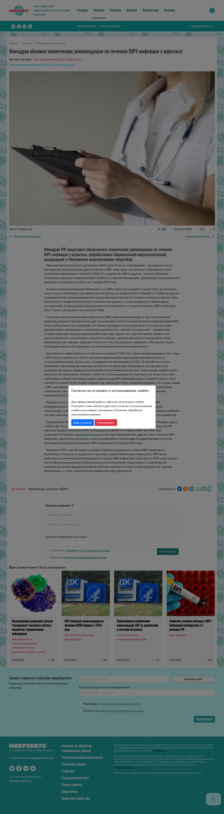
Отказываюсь (106, 422)
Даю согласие (83, 422)
